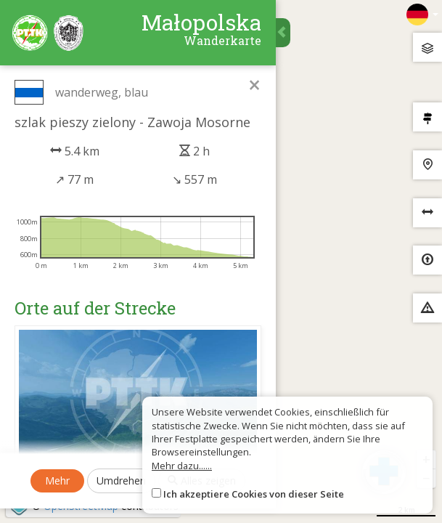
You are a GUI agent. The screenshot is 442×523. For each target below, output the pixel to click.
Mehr (57, 480)
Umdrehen (121, 480)
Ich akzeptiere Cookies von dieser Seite (253, 493)
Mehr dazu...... (182, 465)
